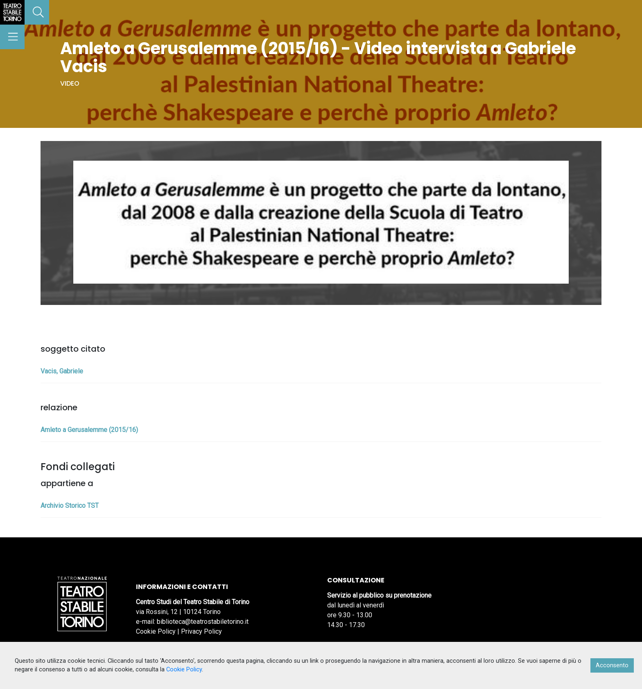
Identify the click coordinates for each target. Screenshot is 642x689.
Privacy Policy (201, 631)
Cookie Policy (156, 631)
